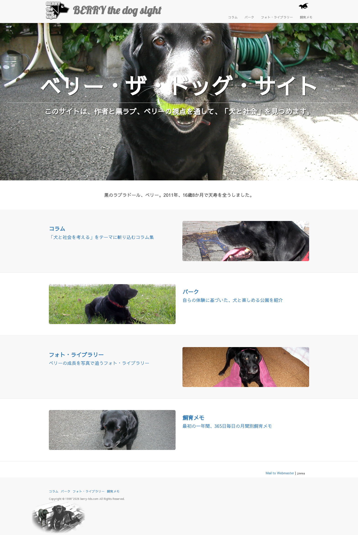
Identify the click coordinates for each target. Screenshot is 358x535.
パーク (249, 17)
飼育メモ (306, 17)
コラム (233, 17)
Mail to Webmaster (280, 473)
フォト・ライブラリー (277, 17)
